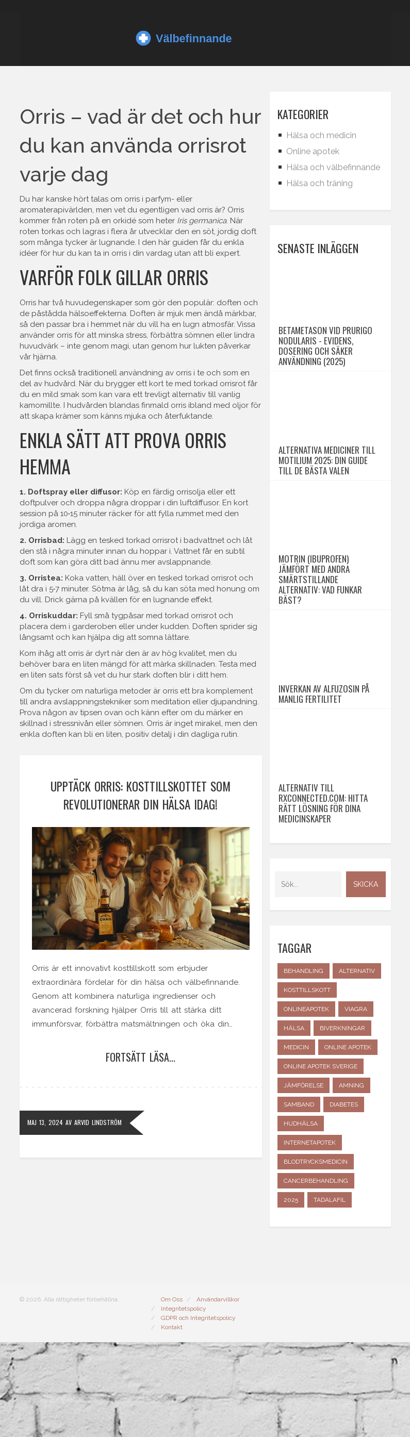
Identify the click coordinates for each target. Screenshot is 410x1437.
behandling (303, 1065)
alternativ (357, 1065)
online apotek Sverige (320, 1161)
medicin (296, 1142)
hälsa (294, 1123)
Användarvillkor (217, 1394)
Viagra (356, 1104)
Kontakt (172, 1422)
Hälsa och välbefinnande (333, 167)
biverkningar (342, 1123)
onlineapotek (306, 1104)
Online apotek (312, 151)
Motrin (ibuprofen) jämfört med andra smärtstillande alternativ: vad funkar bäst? (320, 637)
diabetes (344, 1199)
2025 (291, 1294)
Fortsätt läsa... (140, 1057)
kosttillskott (307, 1084)
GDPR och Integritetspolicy (198, 1412)
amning (351, 1180)
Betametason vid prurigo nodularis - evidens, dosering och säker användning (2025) (325, 365)
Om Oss (172, 1394)
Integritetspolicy (183, 1403)
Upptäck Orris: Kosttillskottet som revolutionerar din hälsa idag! (141, 795)
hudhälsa (301, 1218)
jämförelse (303, 1180)
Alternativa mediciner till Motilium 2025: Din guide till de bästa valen (326, 498)
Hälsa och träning (319, 183)
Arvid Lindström (98, 1122)
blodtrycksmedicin (316, 1256)
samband (299, 1199)
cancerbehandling (316, 1275)
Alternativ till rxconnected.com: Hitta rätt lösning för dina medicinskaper (323, 898)
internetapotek (310, 1237)
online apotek (347, 1142)
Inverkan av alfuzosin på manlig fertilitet (323, 769)
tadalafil (330, 1294)
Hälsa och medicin (321, 135)
